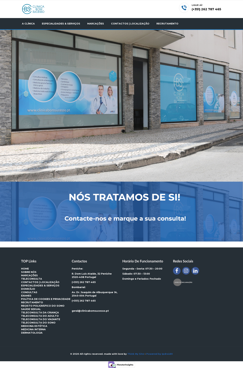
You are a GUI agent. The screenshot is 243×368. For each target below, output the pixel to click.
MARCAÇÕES (95, 23)
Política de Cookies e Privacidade (45, 299)
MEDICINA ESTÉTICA (34, 326)
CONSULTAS (29, 292)
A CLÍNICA (28, 23)
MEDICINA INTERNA (33, 329)
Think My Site (135, 353)
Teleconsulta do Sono (38, 322)
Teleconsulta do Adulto (40, 315)
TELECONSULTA (31, 278)
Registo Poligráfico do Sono (42, 305)
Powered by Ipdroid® (159, 353)
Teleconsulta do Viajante (40, 319)
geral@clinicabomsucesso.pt (90, 310)
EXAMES (26, 295)
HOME (25, 268)
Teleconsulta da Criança (40, 312)
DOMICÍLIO (28, 288)
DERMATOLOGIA (32, 332)
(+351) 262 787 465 (84, 282)
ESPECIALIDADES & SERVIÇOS (61, 23)
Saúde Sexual (31, 309)
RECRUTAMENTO (167, 23)
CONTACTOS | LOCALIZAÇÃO (130, 23)
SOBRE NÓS (28, 272)
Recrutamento (32, 302)
